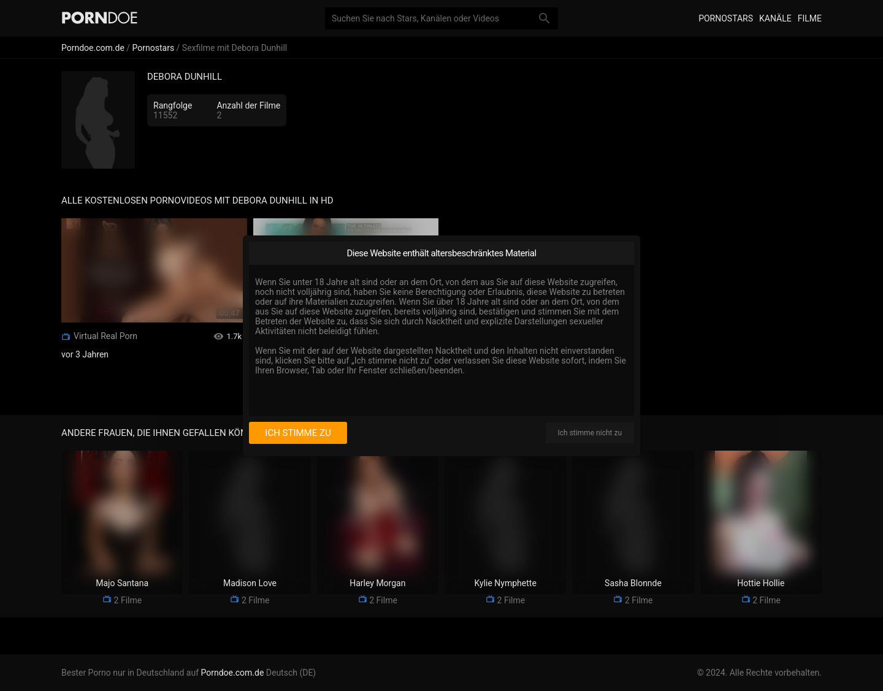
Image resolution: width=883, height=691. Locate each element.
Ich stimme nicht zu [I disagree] (590, 433)
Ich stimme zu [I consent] (298, 432)
